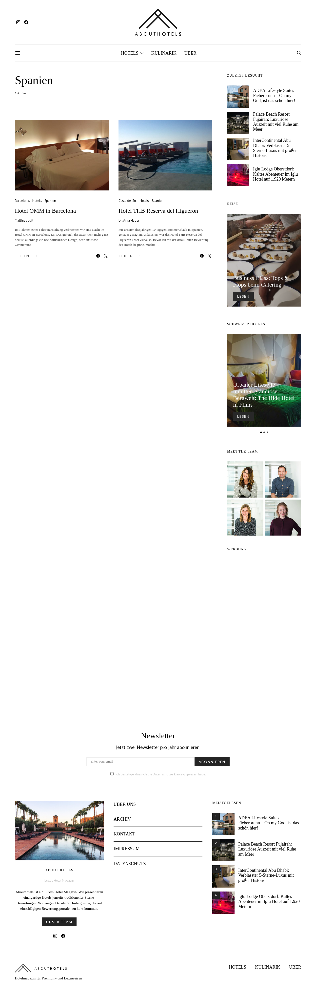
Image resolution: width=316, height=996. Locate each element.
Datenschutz (130, 867)
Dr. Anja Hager (128, 221)
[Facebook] (26, 22)
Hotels (129, 53)
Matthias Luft (24, 221)
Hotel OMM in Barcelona (45, 211)
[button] (261, 432)
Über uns (125, 808)
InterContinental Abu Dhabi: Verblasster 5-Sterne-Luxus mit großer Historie (275, 148)
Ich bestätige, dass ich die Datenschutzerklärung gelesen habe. (158, 778)
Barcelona (22, 201)
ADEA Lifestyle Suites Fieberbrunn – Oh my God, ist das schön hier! (274, 95)
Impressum (127, 852)
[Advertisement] (264, 637)
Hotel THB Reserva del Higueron (158, 211)
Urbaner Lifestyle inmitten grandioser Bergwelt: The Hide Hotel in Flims (264, 394)
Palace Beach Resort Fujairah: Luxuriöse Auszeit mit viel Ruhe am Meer (275, 122)
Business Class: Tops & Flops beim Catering (261, 281)
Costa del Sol (127, 201)
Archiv (122, 823)
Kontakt (124, 837)
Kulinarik (164, 53)
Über (190, 53)
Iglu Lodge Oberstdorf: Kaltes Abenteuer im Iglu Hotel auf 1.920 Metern (275, 174)
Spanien (50, 201)
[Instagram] (18, 22)
